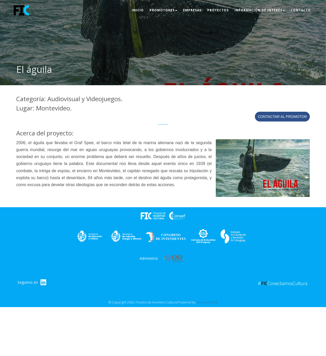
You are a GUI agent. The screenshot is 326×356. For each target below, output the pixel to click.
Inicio (138, 10)
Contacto (301, 10)
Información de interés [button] (260, 10)
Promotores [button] (163, 10)
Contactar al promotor (282, 117)
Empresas (192, 10)
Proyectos (218, 10)
